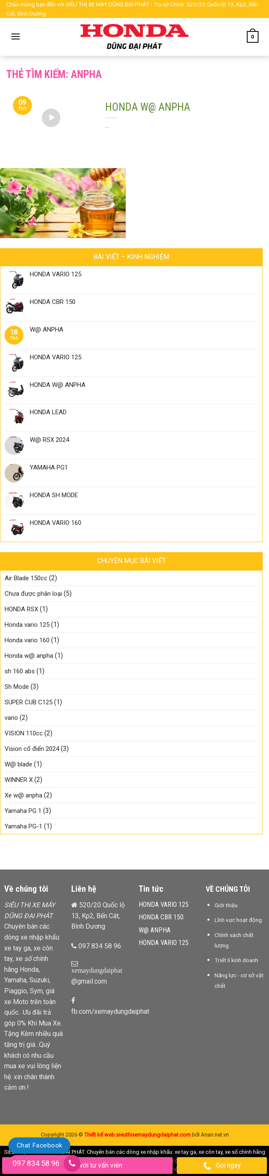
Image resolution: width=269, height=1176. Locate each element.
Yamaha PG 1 (23, 811)
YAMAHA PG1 (49, 467)
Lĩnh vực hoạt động (238, 919)
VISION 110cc (24, 733)
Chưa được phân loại (33, 593)
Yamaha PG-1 (23, 826)
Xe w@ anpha (23, 795)
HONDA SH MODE (54, 495)
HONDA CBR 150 (52, 302)
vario (11, 718)
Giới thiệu (226, 905)
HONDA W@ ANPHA (57, 385)
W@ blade (18, 764)
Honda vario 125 (27, 624)
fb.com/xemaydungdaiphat (110, 1011)
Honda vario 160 (27, 640)
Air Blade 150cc (26, 578)
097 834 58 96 (99, 946)
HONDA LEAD (48, 412)
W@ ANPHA (46, 329)
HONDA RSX (21, 609)
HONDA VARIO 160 (55, 523)
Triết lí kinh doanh (236, 960)
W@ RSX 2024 (49, 440)
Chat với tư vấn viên (87, 1165)
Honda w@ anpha (29, 655)
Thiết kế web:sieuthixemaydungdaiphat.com (137, 1135)
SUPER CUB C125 (28, 702)
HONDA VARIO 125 (55, 274)
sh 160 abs (20, 671)
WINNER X (19, 780)
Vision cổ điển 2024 (32, 749)
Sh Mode (17, 687)
